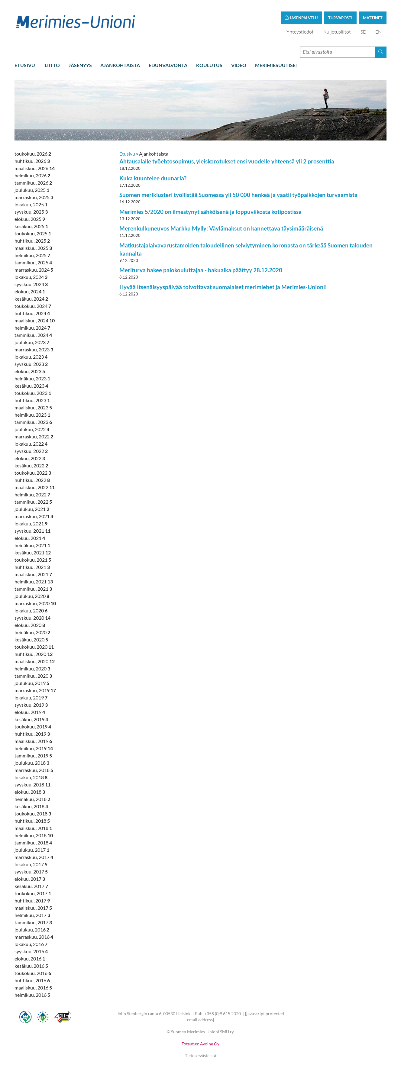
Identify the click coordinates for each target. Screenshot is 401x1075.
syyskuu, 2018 (32, 785)
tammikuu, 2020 (33, 676)
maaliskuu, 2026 (35, 169)
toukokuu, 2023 (33, 393)
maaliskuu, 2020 (35, 662)
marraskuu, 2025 (34, 198)
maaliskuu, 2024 (35, 321)
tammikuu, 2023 (33, 422)
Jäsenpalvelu (301, 18)
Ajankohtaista (120, 66)
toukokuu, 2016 (33, 974)
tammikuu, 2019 (33, 756)
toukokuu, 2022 (33, 473)
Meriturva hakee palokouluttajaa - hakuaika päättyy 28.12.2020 (200, 270)
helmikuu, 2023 (32, 415)
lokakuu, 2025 (31, 205)
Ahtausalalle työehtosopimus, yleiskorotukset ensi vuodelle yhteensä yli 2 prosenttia (226, 161)
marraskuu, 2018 (34, 770)
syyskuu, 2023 (31, 364)
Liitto (52, 66)
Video (238, 66)
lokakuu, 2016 (31, 944)
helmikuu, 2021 (34, 582)
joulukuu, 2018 (32, 763)
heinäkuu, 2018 (32, 799)
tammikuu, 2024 (33, 335)
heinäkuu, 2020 (32, 633)
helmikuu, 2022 (32, 495)
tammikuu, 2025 (33, 263)
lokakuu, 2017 (31, 865)
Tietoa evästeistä (200, 1056)
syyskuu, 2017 (31, 872)
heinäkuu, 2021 (32, 546)
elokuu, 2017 (30, 879)
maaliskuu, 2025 (33, 248)
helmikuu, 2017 (32, 915)
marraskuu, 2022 (34, 437)
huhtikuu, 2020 (34, 654)
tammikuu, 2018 (33, 843)
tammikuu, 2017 (33, 923)
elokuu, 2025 (30, 219)
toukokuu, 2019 (33, 727)
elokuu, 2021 (30, 538)
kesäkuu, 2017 (31, 886)
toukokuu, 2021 (33, 560)
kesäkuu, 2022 (31, 466)
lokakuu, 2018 (31, 778)
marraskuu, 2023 (34, 350)
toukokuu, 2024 (33, 306)
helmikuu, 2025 (32, 256)
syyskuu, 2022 (31, 451)
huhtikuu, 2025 (32, 241)
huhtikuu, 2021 (32, 567)
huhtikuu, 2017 (32, 901)
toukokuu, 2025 (33, 234)
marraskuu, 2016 (34, 937)
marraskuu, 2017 (34, 857)
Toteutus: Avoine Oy (200, 1044)
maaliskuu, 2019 (33, 741)
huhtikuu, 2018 (32, 821)
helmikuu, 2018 (34, 836)
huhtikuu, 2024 (32, 314)
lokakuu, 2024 (31, 277)
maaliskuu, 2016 (33, 988)
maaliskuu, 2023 (33, 408)
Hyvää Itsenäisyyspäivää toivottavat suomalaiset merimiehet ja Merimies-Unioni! (223, 287)
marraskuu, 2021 (34, 517)
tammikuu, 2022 (33, 502)
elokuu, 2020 (30, 625)
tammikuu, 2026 (33, 183)
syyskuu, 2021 (32, 531)
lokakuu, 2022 (31, 444)
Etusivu (25, 66)
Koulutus (209, 66)
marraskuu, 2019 (35, 691)
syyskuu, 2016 (31, 952)
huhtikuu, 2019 (32, 734)
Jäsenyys (80, 66)
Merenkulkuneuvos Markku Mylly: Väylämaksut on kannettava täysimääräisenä (221, 228)
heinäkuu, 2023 (32, 379)
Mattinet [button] (373, 18)
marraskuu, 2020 (35, 604)
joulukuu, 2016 (32, 930)
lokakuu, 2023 (31, 357)
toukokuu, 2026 (33, 154)
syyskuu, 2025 (31, 212)
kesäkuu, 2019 (31, 720)
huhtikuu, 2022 (32, 480)
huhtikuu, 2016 (32, 981)
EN (378, 32)
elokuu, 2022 (30, 459)
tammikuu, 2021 (33, 589)
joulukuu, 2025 (32, 190)
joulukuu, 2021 (32, 509)
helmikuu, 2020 (32, 669)
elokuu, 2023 (30, 372)
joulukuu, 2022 (32, 430)
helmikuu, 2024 (32, 328)
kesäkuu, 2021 (33, 553)
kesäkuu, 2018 (31, 807)
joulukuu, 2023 (32, 343)
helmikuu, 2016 (32, 995)
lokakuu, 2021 (31, 524)
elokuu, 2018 (30, 792)
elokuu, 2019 (30, 712)
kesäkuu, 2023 (31, 386)
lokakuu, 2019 (31, 698)
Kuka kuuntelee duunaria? (152, 178)
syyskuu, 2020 (32, 618)
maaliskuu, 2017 (33, 908)
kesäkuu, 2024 (31, 299)
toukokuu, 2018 (33, 814)
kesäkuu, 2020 (31, 640)
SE (363, 32)
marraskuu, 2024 (34, 270)
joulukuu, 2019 (32, 683)
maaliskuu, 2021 (33, 575)
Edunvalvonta (168, 66)
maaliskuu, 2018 (33, 828)
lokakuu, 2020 (31, 611)
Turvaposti (340, 18)
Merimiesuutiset (277, 66)
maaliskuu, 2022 (35, 488)
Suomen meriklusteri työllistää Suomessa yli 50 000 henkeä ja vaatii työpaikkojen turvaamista (238, 195)
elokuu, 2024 (30, 292)
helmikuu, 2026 (32, 176)
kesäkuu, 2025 (31, 227)
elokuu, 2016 (30, 959)
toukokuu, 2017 (33, 894)
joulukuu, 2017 (32, 850)
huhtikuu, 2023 (32, 401)
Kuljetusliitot (337, 32)
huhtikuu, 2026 (32, 161)
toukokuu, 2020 (34, 647)
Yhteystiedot (300, 32)
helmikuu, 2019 (34, 749)
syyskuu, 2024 (31, 285)
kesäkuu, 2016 (31, 966)
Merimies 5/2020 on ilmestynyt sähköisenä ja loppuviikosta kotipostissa (210, 212)
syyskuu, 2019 (31, 705)
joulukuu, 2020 (32, 596)
